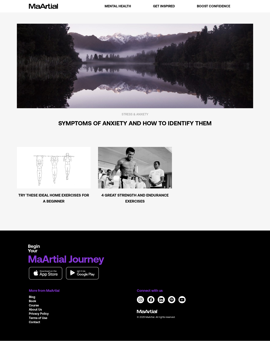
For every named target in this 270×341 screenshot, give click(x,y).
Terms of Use (38, 318)
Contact (34, 322)
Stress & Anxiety (135, 114)
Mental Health (118, 6)
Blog (32, 297)
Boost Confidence (213, 6)
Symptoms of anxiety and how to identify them (135, 123)
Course (34, 305)
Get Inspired (164, 6)
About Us (35, 309)
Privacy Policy (39, 313)
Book (32, 301)
